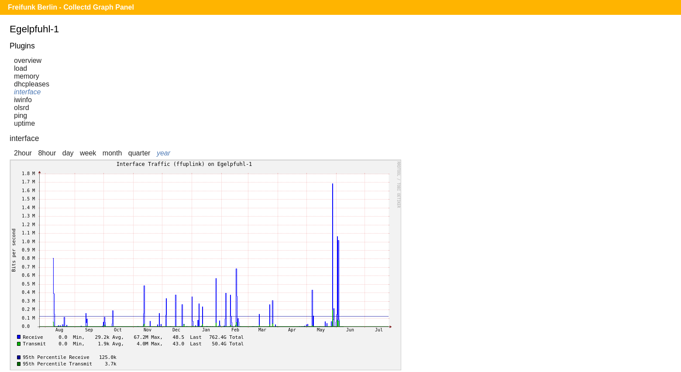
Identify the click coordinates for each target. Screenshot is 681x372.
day (68, 153)
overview (27, 60)
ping (20, 115)
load (20, 68)
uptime (24, 123)
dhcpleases (31, 84)
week (88, 153)
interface (27, 92)
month (112, 153)
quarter (139, 153)
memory (26, 76)
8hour (47, 153)
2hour (23, 153)
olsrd (21, 107)
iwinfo (23, 99)
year (163, 153)
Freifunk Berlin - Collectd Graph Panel (71, 7)
